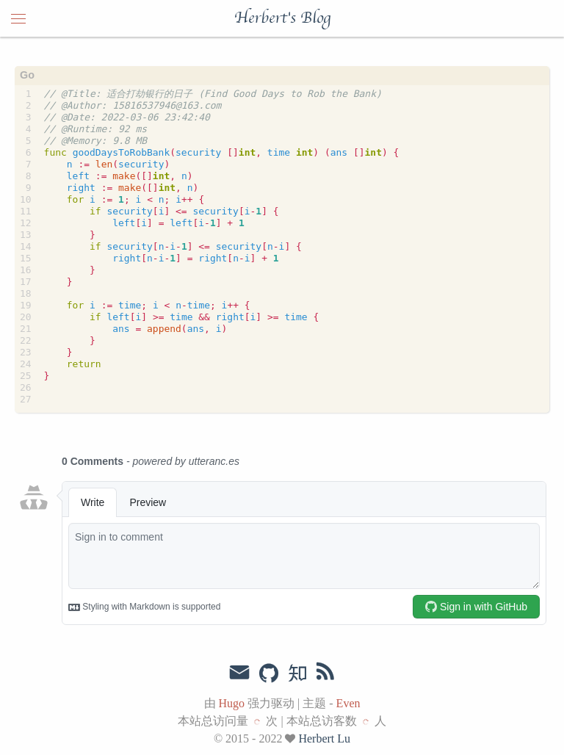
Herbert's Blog (282, 18)
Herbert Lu (324, 738)
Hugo (232, 703)
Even (348, 703)
